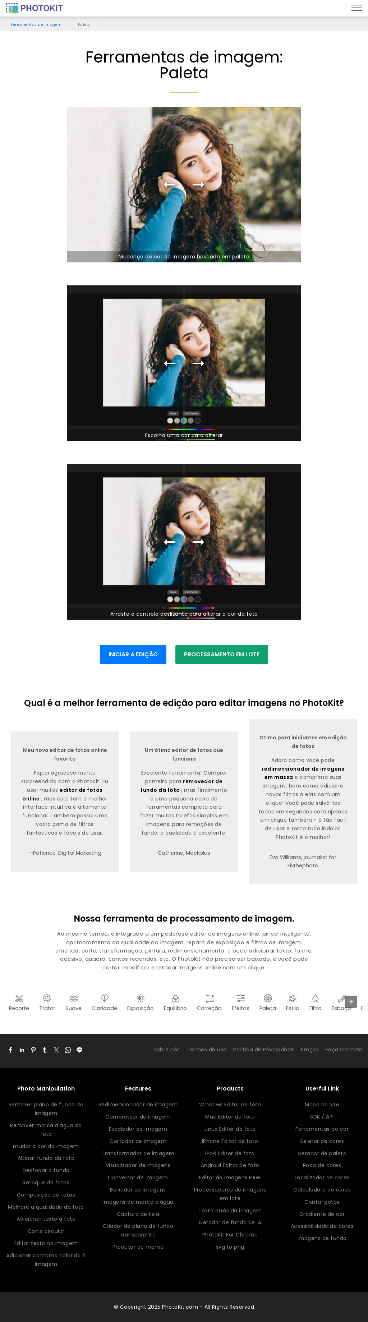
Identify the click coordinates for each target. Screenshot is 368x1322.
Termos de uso (207, 1049)
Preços (310, 1049)
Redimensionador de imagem (138, 1104)
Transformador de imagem (138, 1153)
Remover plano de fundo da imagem (46, 1109)
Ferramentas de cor (322, 1129)
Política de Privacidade (263, 1049)
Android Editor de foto (230, 1165)
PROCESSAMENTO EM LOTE (221, 654)
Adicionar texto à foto (46, 1218)
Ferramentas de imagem (36, 24)
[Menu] (356, 8)
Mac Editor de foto (230, 1116)
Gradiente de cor (322, 1214)
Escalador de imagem (138, 1129)
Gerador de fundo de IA (230, 1222)
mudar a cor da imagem (46, 1146)
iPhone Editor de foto (230, 1141)
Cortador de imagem (138, 1141)
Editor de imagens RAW (230, 1177)
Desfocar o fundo (46, 1170)
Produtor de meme (138, 1246)
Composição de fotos (46, 1194)
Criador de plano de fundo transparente (138, 1230)
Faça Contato (344, 1049)
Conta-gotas (322, 1202)
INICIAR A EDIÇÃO (133, 654)
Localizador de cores (322, 1177)
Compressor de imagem (138, 1116)
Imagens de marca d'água (138, 1202)
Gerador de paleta (322, 1153)
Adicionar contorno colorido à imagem (46, 1260)
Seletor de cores (322, 1141)
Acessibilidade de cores (322, 1226)
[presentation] (351, 1002)
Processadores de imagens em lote (230, 1194)
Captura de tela (138, 1214)
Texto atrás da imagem (230, 1210)
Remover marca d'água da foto (46, 1130)
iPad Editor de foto (230, 1153)
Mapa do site (322, 1104)
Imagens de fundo (322, 1238)
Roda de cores (322, 1165)
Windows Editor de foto (230, 1104)
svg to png (230, 1246)
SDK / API (322, 1116)
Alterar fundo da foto (46, 1158)
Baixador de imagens (138, 1189)
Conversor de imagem (138, 1177)
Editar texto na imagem (46, 1243)
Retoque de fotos (46, 1182)
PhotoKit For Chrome (230, 1234)
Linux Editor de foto (230, 1129)
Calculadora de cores (322, 1189)
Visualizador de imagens (138, 1165)
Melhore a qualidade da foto (46, 1207)
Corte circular (46, 1231)
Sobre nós (166, 1049)
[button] (10, 1050)
